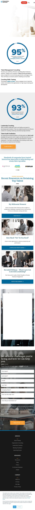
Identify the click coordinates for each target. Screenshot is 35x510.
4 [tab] (19, 170)
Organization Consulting (17, 443)
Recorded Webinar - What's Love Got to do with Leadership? (17, 271)
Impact (17, 469)
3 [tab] (18, 170)
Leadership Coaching (17, 445)
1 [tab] (16, 170)
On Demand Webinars (17, 467)
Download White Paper (17, 247)
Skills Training (17, 440)
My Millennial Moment (17, 204)
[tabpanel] (17, 166)
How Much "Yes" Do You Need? (17, 238)
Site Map (17, 484)
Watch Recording (17, 281)
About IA (17, 479)
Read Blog (17, 215)
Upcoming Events (17, 450)
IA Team (17, 481)
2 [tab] (17, 170)
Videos (17, 464)
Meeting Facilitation (17, 447)
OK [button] (14, 506)
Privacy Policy (17, 486)
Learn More (7, 146)
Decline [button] (19, 506)
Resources (17, 460)
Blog (17, 462)
